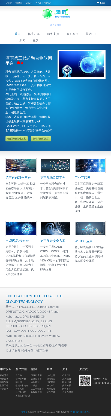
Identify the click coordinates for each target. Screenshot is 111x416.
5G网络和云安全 (17, 241)
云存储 (19, 375)
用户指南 (51, 382)
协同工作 (4, 385)
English (8, 3)
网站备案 (51, 389)
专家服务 (4, 389)
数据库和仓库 (22, 385)
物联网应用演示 (41, 138)
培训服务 (4, 379)
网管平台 (66, 389)
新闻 (22, 40)
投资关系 (66, 385)
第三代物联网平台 (52, 178)
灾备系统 (20, 389)
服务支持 (53, 33)
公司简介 (66, 375)
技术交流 (51, 375)
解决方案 (34, 33)
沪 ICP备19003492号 (80, 412)
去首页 (24, 412)
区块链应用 (36, 375)
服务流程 (4, 375)
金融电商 (35, 382)
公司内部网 (67, 392)
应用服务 (51, 379)
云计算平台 (21, 379)
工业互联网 (83, 178)
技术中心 (92, 33)
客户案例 (73, 33)
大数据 (34, 385)
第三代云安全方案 (52, 241)
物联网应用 (36, 392)
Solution (19, 3)
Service (29, 3)
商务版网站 (55, 25)
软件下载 (51, 392)
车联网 (19, 382)
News (38, 3)
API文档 (50, 385)
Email (102, 3)
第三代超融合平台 (18, 178)
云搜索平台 (36, 379)
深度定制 (4, 382)
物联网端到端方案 (16, 138)
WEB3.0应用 (84, 241)
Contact (47, 3)
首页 (17, 33)
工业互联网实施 (23, 396)
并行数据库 (21, 392)
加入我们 (66, 379)
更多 (36, 40)
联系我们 (66, 382)
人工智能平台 (37, 389)
